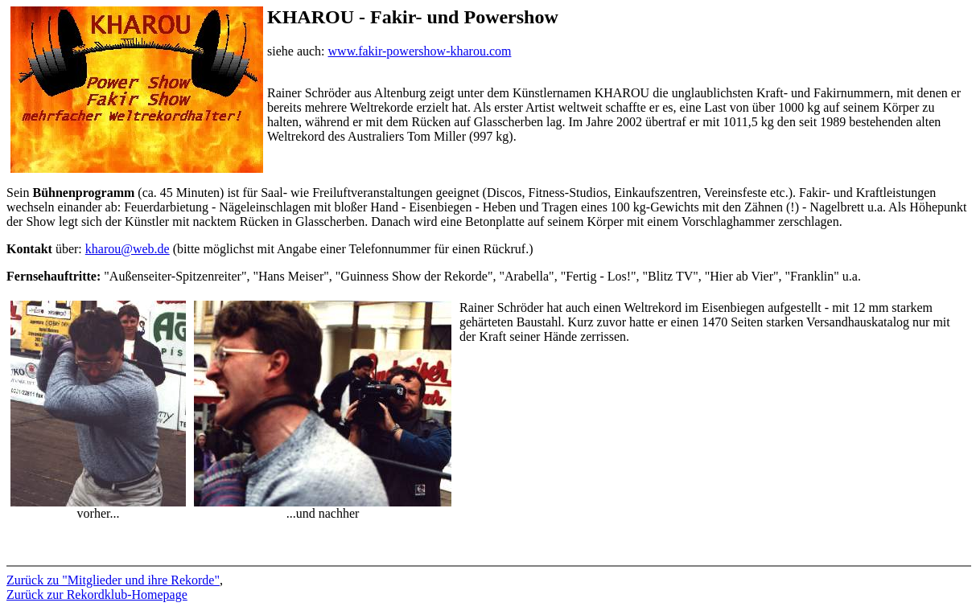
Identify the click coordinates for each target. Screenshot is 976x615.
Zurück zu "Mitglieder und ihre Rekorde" (113, 580)
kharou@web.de (127, 249)
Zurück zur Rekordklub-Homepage (96, 594)
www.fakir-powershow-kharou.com (420, 51)
